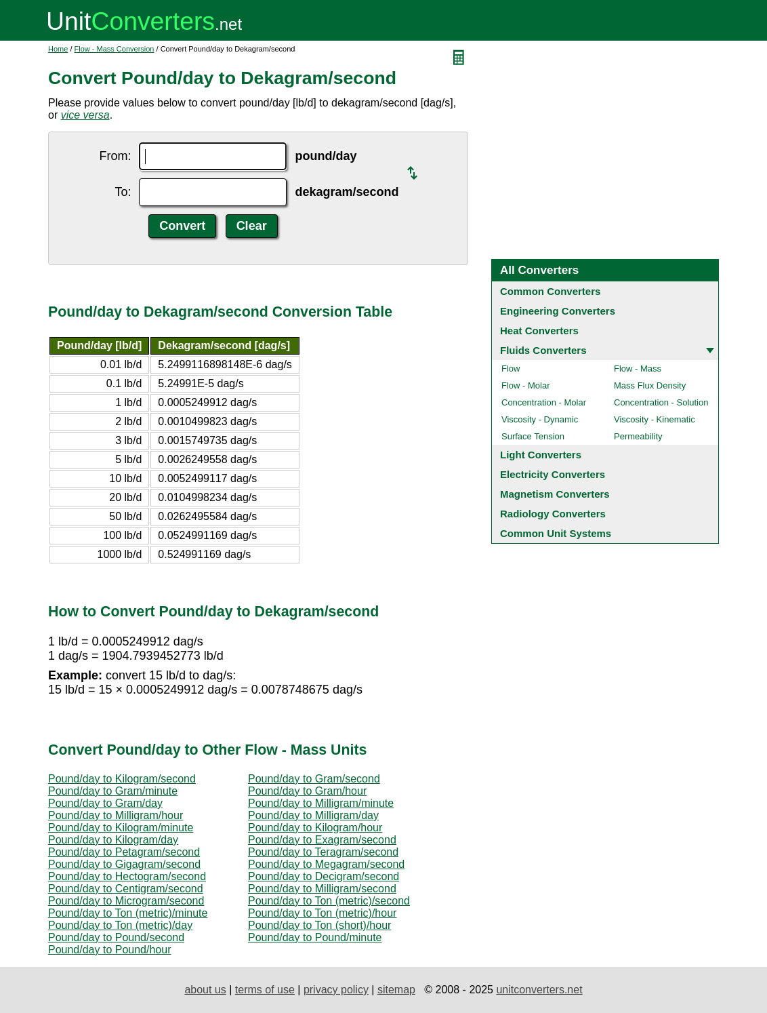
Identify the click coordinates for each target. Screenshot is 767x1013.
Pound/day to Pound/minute (314, 937)
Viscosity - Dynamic (539, 419)
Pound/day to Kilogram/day (113, 840)
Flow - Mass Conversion (114, 49)
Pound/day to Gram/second (314, 778)
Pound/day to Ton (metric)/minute (127, 913)
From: (115, 156)
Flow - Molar (525, 385)
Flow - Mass (637, 368)
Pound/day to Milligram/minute (321, 803)
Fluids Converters (543, 350)
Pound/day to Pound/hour (109, 949)
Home (58, 49)
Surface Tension (532, 436)
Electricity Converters (552, 474)
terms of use (265, 989)
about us (205, 989)
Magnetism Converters (555, 494)
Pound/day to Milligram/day (313, 815)
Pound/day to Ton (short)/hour (319, 925)
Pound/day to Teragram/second (323, 852)
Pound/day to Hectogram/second (127, 876)
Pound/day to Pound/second (116, 937)
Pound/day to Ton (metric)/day (120, 925)
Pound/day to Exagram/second (322, 840)
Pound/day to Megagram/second (326, 864)
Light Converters (540, 454)
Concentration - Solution (661, 402)
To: (123, 192)
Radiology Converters (553, 513)
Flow (510, 368)
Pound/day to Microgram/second (126, 901)
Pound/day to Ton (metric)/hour (322, 913)
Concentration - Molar (543, 402)
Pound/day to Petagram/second (124, 852)
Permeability (638, 436)
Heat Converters (539, 330)
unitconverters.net (539, 989)
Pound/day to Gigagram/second (124, 864)
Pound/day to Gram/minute (113, 791)
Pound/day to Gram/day (105, 803)
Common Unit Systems (555, 533)
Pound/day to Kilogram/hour (315, 827)
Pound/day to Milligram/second (322, 888)
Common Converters (550, 291)
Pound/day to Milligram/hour (115, 815)
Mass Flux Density (650, 385)
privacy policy (336, 989)
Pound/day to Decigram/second (323, 876)
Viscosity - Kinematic (654, 419)
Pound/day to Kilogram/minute (120, 827)
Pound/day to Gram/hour (307, 791)
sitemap (396, 989)
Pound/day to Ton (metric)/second (329, 901)
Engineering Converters (557, 311)
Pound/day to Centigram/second (125, 888)
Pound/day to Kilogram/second (122, 778)
